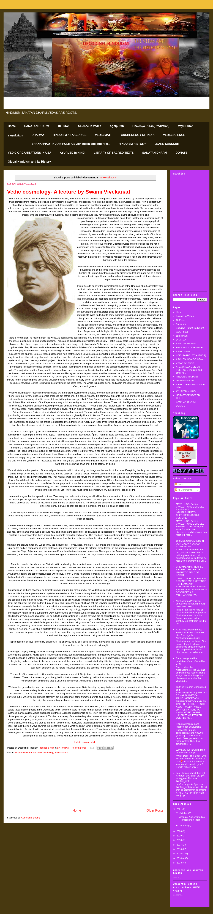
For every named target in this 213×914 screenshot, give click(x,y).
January (183, 825)
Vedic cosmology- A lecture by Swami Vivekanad (68, 192)
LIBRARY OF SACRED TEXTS (114, 152)
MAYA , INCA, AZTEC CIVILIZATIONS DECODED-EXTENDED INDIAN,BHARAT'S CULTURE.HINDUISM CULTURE (190, 511)
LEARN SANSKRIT (167, 143)
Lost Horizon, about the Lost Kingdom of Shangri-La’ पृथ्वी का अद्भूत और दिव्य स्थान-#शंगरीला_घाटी (190, 777)
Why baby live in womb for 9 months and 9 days (190, 751)
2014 (179, 858)
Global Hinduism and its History (29, 161)
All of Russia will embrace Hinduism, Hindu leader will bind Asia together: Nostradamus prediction (190, 633)
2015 (179, 853)
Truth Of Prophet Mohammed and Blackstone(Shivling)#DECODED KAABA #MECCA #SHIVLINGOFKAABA (191, 692)
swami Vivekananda (25, 752)
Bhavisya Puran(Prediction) (151, 126)
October (183, 813)
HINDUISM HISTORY (132, 143)
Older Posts (154, 810)
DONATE (181, 152)
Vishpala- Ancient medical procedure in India (192, 818)
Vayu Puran (185, 126)
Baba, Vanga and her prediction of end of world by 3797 (190, 661)
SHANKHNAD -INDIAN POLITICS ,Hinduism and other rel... (71, 143)
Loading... (178, 877)
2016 (179, 849)
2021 (179, 809)
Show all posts (108, 177)
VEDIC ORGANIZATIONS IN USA (29, 152)
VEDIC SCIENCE (174, 134)
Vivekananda (62, 752)
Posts (179, 484)
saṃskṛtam (15, 135)
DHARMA (38, 134)
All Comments (183, 489)
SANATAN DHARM (36, 126)
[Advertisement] (85, 781)
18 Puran (64, 126)
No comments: (79, 747)
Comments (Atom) (30, 817)
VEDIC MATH (103, 134)
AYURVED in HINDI (72, 152)
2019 (179, 835)
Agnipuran (117, 126)
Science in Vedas (89, 126)
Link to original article (85, 742)
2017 (179, 844)
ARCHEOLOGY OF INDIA (137, 134)
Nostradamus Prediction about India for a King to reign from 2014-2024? (191, 604)
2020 (179, 831)
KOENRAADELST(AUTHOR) (191, 355)
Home (12, 126)
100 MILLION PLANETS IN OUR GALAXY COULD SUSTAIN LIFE (190, 544)
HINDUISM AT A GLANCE (69, 134)
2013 (179, 862)
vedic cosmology (45, 752)
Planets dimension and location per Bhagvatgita (188, 725)
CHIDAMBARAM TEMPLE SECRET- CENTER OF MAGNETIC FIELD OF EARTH (189, 571)
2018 (179, 840)
